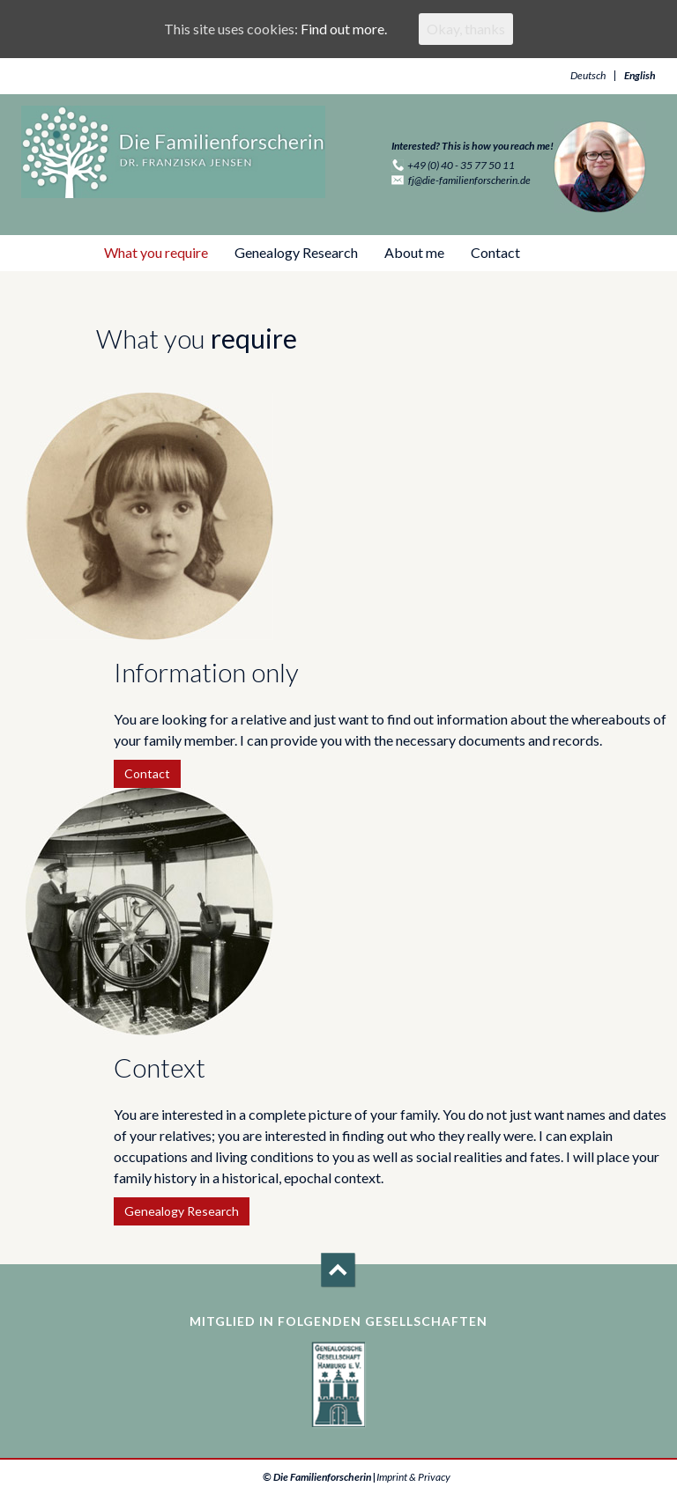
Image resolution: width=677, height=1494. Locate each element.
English (640, 75)
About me (414, 252)
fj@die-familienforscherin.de (469, 180)
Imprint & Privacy (413, 1476)
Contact (495, 252)
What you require (156, 252)
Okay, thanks (466, 28)
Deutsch (588, 75)
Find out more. (344, 28)
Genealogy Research (296, 252)
